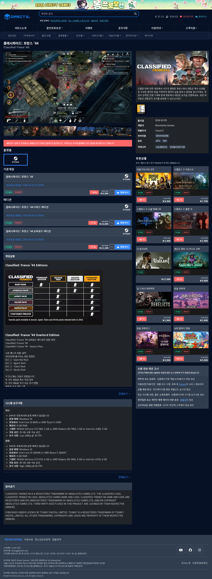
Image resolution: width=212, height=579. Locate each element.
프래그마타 (104, 20)
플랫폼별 (62, 35)
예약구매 (149, 35)
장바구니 (201, 16)
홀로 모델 (46, 35)
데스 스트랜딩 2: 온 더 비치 (79, 20)
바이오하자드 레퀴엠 (59, 20)
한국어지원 (131, 35)
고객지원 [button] (190, 28)
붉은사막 (94, 20)
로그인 (159, 16)
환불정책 (184, 399)
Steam (182, 384)
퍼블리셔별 (114, 35)
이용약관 (28, 539)
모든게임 (12, 35)
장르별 (79, 35)
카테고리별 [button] (97, 35)
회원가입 (172, 16)
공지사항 (123, 28)
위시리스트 (186, 16)
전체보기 (124, 394)
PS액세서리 (29, 35)
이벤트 (88, 28)
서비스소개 (20, 28)
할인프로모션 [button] (54, 28)
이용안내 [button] (156, 28)
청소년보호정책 (42, 539)
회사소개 (185, 563)
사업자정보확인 (200, 563)
